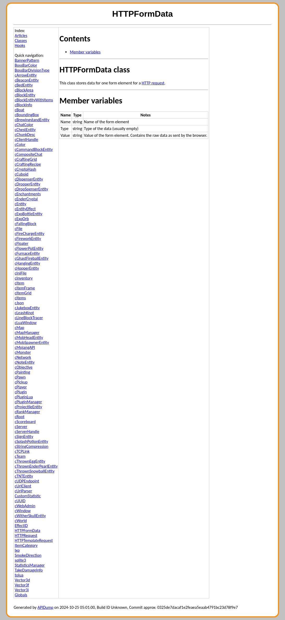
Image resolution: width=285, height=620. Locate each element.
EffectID (21, 525)
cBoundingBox (27, 114)
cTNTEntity (24, 476)
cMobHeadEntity (29, 337)
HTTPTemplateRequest (34, 540)
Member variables (85, 51)
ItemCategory (26, 545)
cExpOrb (22, 218)
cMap (19, 327)
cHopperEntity (27, 268)
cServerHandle (27, 431)
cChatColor (24, 124)
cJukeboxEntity (27, 307)
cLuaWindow (25, 322)
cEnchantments (28, 193)
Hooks (20, 45)
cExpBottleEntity (28, 213)
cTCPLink (22, 451)
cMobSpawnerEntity (32, 342)
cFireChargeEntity (29, 233)
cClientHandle (26, 139)
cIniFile (21, 273)
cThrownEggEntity (30, 461)
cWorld (21, 520)
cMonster (23, 352)
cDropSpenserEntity (31, 189)
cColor (20, 144)
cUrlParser (23, 490)
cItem (19, 283)
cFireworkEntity (28, 238)
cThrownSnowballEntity (34, 471)
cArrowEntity (25, 75)
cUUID (20, 500)
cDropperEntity (27, 184)
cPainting (22, 372)
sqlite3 (20, 560)
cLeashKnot (24, 312)
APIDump (45, 607)
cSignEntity (24, 436)
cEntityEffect (25, 208)
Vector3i (22, 589)
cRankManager (27, 411)
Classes (21, 40)
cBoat (19, 109)
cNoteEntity (24, 362)
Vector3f (22, 584)
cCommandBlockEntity (34, 149)
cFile (18, 228)
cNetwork (23, 357)
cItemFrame (25, 288)
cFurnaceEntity (27, 253)
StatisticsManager (30, 565)
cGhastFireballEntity (31, 258)
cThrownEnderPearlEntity (36, 466)
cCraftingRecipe (28, 164)
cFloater (21, 243)
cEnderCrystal (26, 198)
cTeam (20, 456)
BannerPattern (27, 60)
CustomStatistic (28, 495)
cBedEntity (24, 85)
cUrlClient (23, 485)
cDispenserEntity (29, 179)
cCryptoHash (25, 169)
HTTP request (153, 82)
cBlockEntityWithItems (34, 99)
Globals (21, 594)
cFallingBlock (25, 223)
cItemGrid (23, 292)
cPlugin (21, 391)
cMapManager (27, 332)
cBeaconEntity (27, 80)
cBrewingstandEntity (32, 119)
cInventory (24, 278)
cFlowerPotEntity (29, 248)
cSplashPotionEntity (31, 441)
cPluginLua (24, 396)
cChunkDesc (25, 134)
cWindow (22, 510)
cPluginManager (28, 401)
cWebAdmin (25, 505)
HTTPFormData (27, 530)
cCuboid (21, 174)
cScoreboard (25, 421)
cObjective (23, 367)
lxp (17, 550)
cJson (19, 302)
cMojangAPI (25, 347)
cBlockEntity (25, 94)
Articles (21, 35)
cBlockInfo (23, 104)
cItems (20, 297)
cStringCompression (31, 446)
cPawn (20, 377)
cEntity (20, 203)
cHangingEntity (27, 263)
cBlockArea (24, 90)
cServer (21, 426)
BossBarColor (26, 65)
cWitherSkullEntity (30, 515)
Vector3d (22, 580)
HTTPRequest (26, 535)
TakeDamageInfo (29, 570)
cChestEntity (25, 129)
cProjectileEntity (28, 406)
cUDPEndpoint (27, 481)
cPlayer (21, 387)
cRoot (19, 416)
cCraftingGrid (26, 159)
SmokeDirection (28, 555)
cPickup (21, 382)
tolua (19, 575)
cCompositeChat (28, 154)
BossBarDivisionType (32, 70)
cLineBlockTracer (29, 317)
